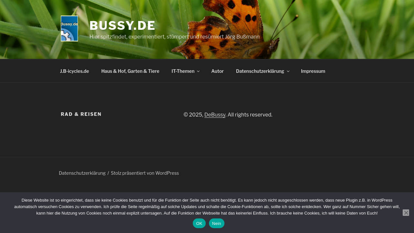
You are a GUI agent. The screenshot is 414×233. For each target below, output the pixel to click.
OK (199, 223)
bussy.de (123, 25)
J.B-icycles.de (74, 71)
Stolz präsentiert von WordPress (145, 173)
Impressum (313, 71)
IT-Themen (186, 71)
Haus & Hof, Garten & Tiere (130, 71)
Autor (217, 71)
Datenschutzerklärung (263, 71)
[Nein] (406, 212)
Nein (216, 223)
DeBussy (214, 115)
